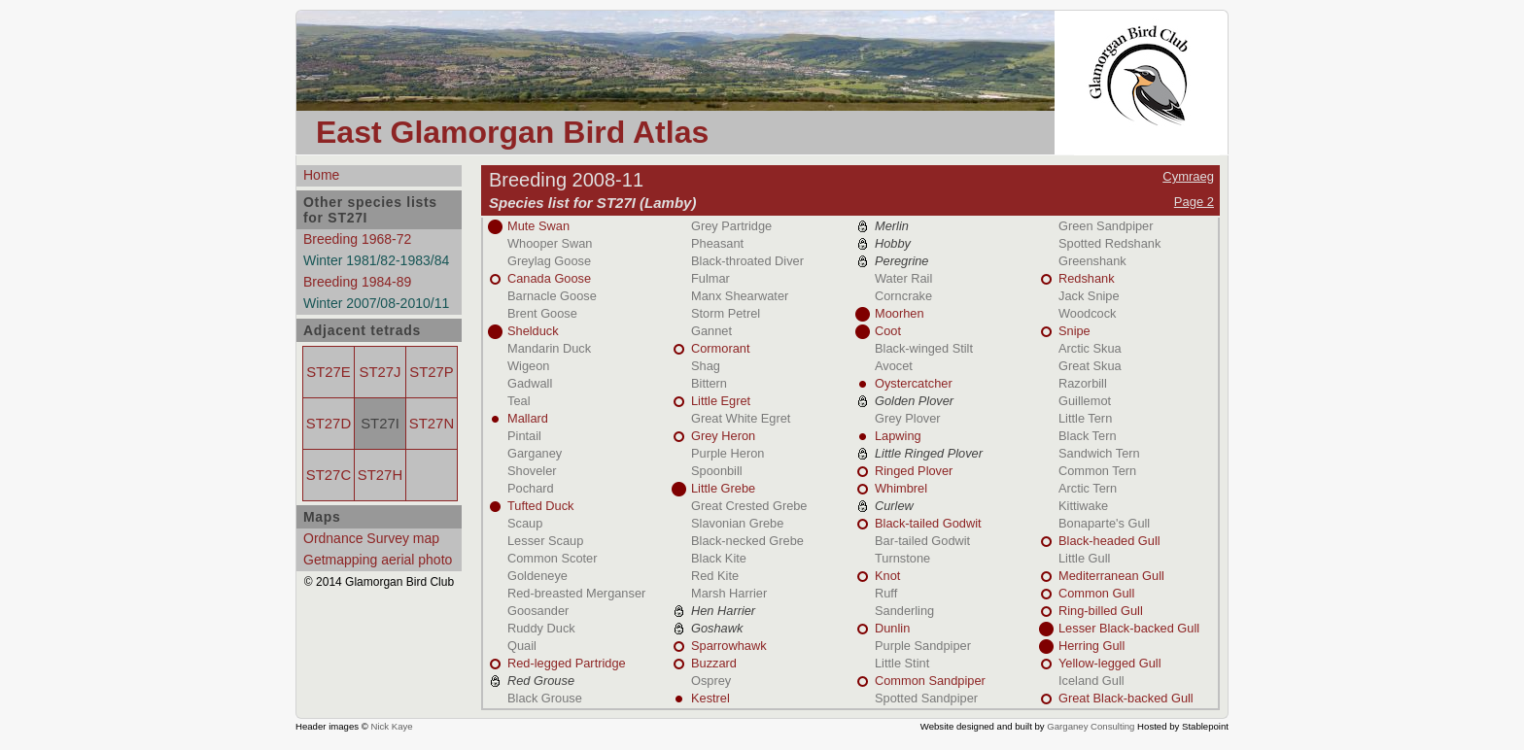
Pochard (530, 488)
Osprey (711, 680)
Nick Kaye (391, 726)
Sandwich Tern (1099, 453)
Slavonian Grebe (737, 523)
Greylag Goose (549, 261)
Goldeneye (537, 575)
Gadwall (529, 383)
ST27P (431, 372)
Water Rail (903, 278)
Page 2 (1194, 201)
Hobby (893, 243)
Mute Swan (538, 226)
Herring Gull (1091, 645)
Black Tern (1087, 435)
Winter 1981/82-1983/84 (376, 260)
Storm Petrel (725, 313)
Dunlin (892, 628)
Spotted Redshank (1109, 243)
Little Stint (902, 663)
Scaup (524, 523)
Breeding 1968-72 (357, 239)
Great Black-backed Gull (1126, 698)
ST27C (328, 475)
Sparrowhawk (729, 645)
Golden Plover (914, 400)
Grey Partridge (731, 226)
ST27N (431, 423)
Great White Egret (740, 418)
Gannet (711, 331)
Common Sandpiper (930, 680)
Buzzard (714, 663)
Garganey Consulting (1090, 726)
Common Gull (1096, 593)
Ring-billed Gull (1100, 610)
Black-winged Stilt (924, 348)
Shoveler (532, 470)
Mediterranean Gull (1111, 575)
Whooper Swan (550, 243)
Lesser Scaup (545, 540)
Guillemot (1084, 400)
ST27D (328, 423)
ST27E (328, 372)
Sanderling (904, 610)
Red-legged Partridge (566, 663)
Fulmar (710, 278)
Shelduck (533, 331)
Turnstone (902, 558)
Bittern (709, 383)
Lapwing (898, 435)
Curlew (894, 505)
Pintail (524, 435)
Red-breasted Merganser (576, 593)
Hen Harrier (723, 610)
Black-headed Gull (1109, 540)
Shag (705, 365)
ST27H (380, 475)
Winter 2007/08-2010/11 (376, 303)
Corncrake (903, 296)
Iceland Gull (1091, 680)
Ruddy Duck (541, 628)
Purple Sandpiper (923, 645)
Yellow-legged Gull (1109, 663)
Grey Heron (723, 435)
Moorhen (899, 313)
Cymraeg (1188, 176)
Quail (522, 645)
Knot (887, 575)
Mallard (527, 418)
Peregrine (902, 261)
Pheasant (717, 243)
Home (321, 175)
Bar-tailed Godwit (922, 540)
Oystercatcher (913, 383)
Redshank (1086, 278)
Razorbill (1082, 383)
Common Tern (1097, 470)
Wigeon (528, 365)
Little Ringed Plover (929, 453)
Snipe (1074, 331)
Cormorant (720, 348)
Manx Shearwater (739, 296)
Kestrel (710, 698)
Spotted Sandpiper (926, 698)
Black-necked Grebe (747, 540)
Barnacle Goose (552, 296)
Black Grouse (544, 698)
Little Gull (1084, 558)
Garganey (534, 453)
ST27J (380, 372)
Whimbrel (901, 488)
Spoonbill (717, 470)
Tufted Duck (540, 505)
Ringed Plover (913, 470)
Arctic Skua (1090, 348)
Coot (888, 331)
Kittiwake (1083, 505)
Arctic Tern (1087, 488)
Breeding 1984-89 (357, 282)
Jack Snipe (1089, 296)
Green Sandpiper (1105, 226)
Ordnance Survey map (371, 538)
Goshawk (717, 628)
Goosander (538, 610)
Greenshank (1092, 261)
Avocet (894, 365)
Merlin (892, 226)
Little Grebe (723, 488)
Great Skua (1090, 365)
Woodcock (1087, 313)
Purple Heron (727, 453)
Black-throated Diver (747, 261)
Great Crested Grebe (749, 505)
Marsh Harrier (729, 593)
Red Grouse (540, 680)
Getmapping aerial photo (377, 559)
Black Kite (718, 558)
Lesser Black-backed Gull (1128, 628)
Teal (518, 400)
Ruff (886, 593)
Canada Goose (549, 278)
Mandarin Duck (549, 348)
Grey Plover (908, 418)
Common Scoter (552, 558)
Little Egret (720, 400)
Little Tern (1085, 418)
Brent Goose (542, 313)
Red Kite (715, 575)
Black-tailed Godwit (928, 523)
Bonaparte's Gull (1104, 523)
